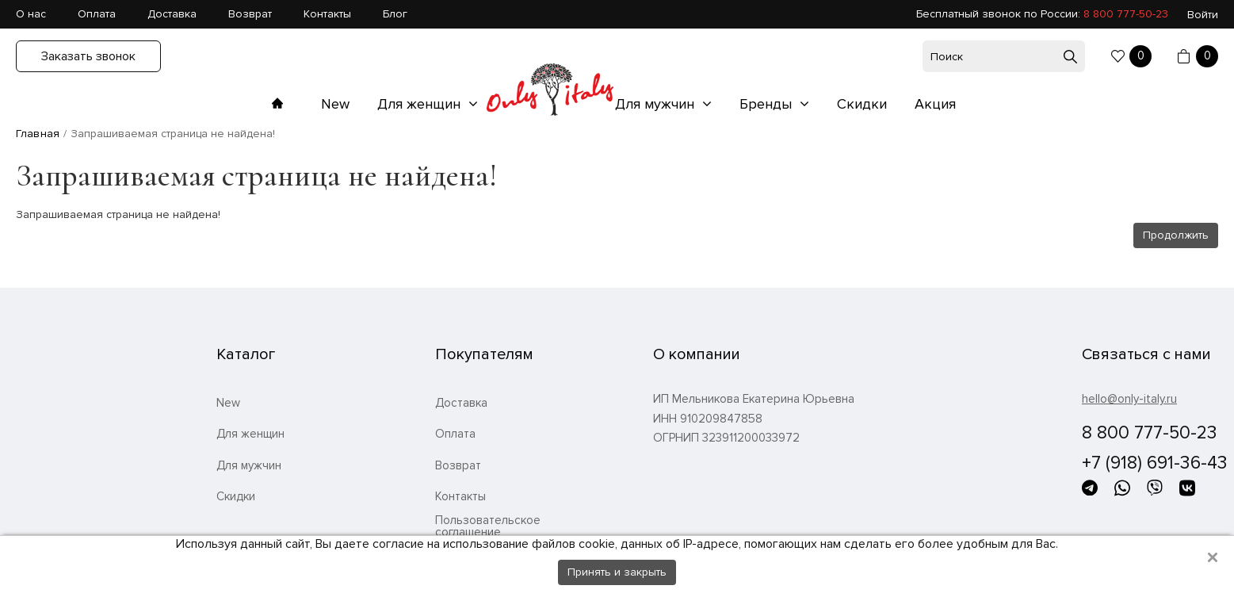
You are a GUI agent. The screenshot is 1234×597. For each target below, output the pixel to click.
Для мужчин (656, 104)
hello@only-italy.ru (1129, 399)
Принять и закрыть (617, 572)
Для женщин (420, 104)
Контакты (327, 14)
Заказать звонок (88, 56)
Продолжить (1176, 235)
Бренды (767, 104)
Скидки (862, 104)
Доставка (172, 14)
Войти (1202, 14)
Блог (395, 14)
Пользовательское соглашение (488, 526)
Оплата (97, 14)
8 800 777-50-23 (1125, 14)
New (335, 104)
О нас (31, 14)
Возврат (250, 14)
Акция (935, 104)
